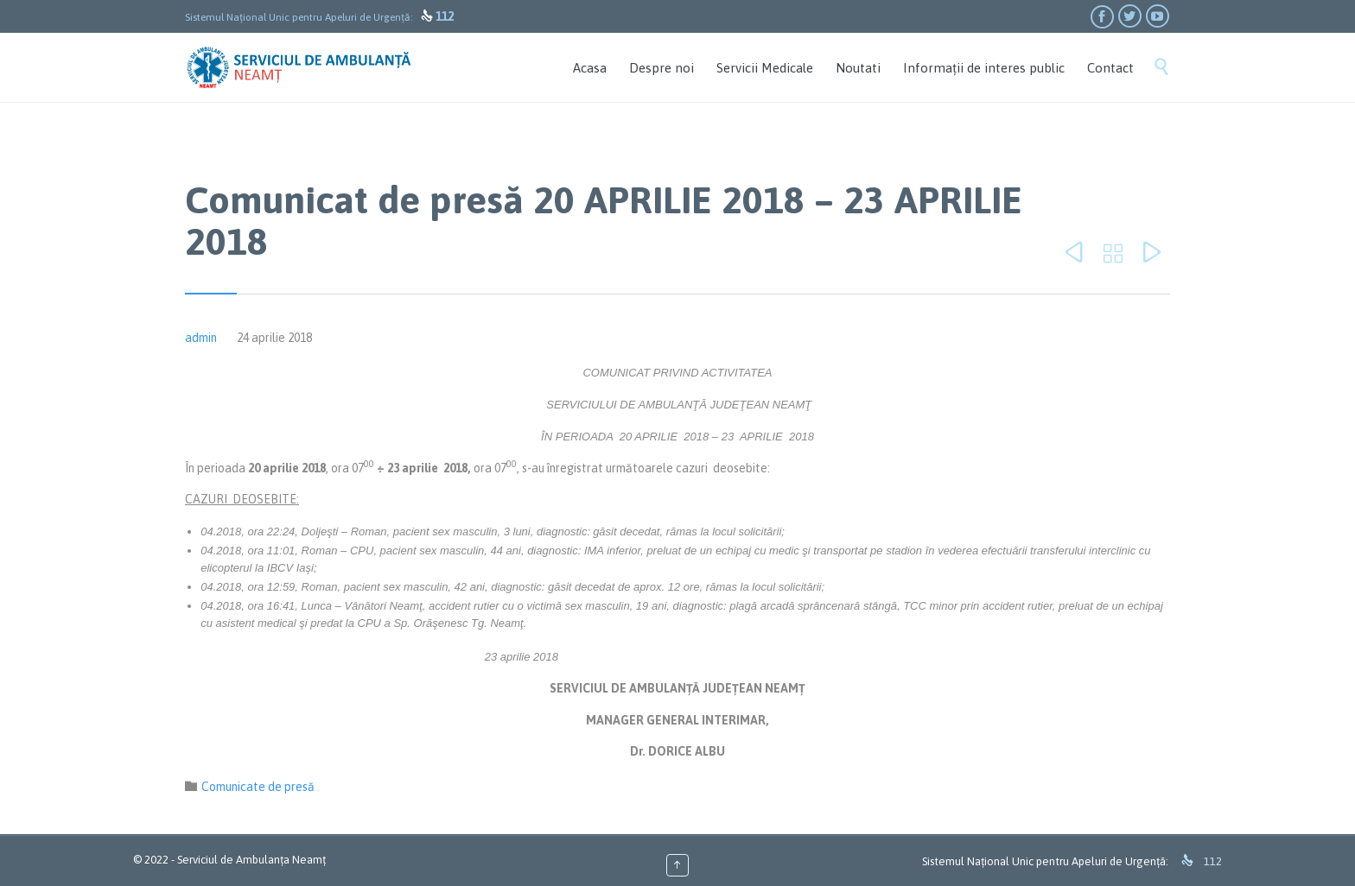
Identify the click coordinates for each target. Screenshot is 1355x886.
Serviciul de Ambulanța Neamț (251, 859)
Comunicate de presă (258, 787)
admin (201, 338)
